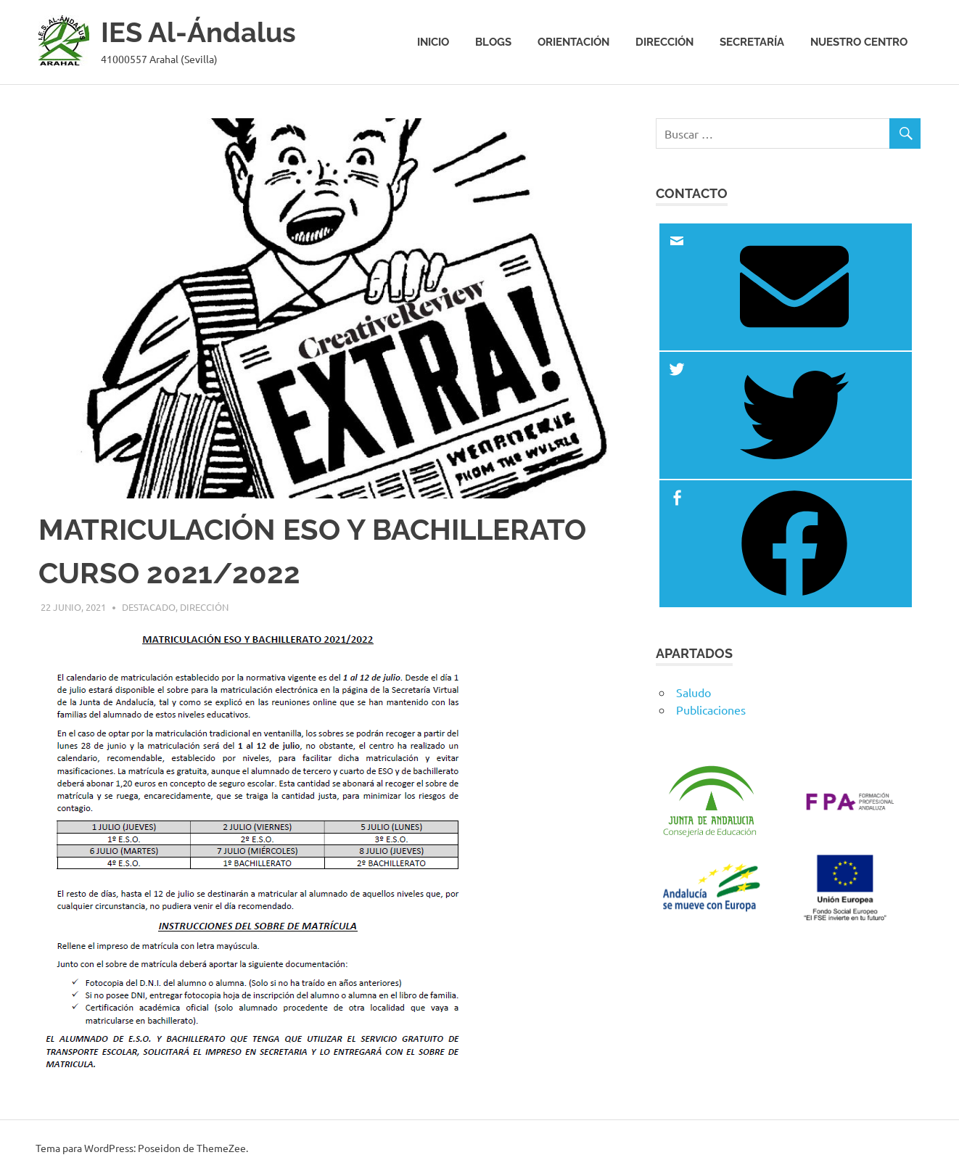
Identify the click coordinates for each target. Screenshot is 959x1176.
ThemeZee (221, 1147)
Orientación (573, 42)
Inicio (433, 42)
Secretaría (752, 42)
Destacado (149, 607)
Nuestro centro (858, 42)
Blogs (493, 42)
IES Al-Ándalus (198, 32)
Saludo (693, 692)
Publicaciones (711, 709)
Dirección (664, 42)
